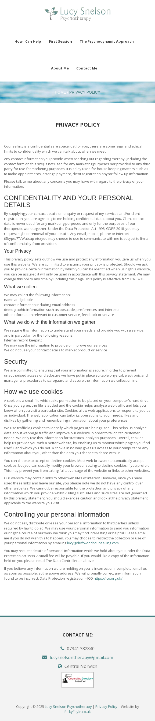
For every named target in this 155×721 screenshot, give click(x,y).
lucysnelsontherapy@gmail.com (81, 657)
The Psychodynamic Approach (107, 41)
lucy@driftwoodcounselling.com (93, 542)
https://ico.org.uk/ (108, 578)
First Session (60, 41)
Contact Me (86, 68)
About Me (60, 68)
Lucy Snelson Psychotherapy (68, 706)
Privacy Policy (84, 92)
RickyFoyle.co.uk (77, 711)
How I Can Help (28, 41)
